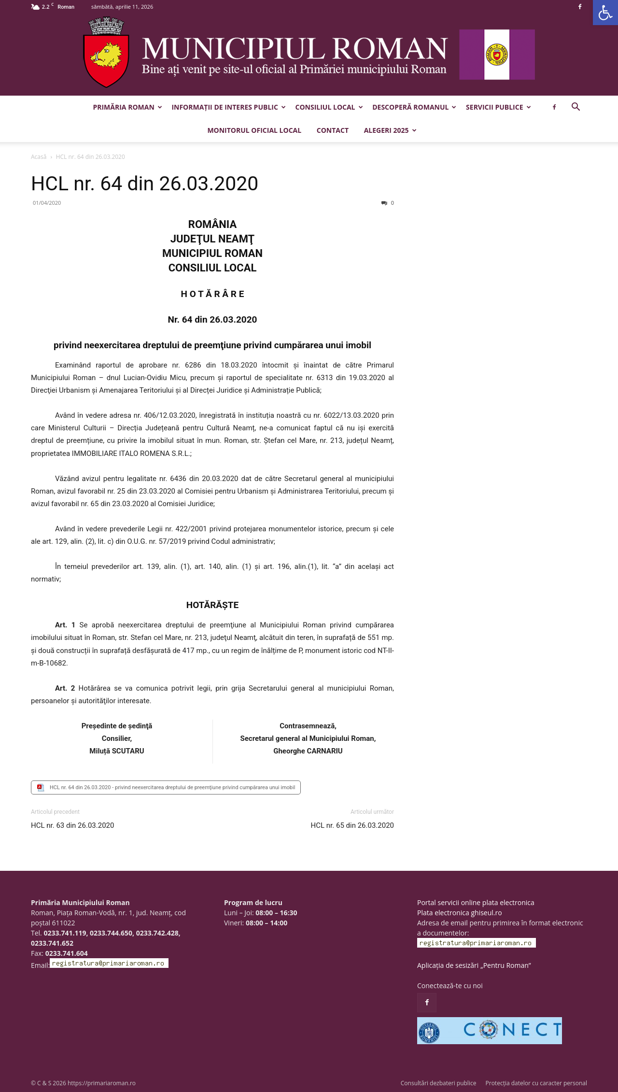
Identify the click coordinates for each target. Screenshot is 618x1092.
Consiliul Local (329, 107)
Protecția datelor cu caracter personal (536, 1083)
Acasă (38, 157)
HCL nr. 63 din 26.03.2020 (72, 825)
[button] (605, 12)
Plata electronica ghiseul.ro (459, 912)
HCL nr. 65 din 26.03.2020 (352, 825)
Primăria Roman (127, 107)
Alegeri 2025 (390, 130)
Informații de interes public (228, 107)
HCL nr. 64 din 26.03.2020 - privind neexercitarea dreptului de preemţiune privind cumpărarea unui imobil (172, 787)
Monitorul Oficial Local (254, 130)
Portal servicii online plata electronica (475, 902)
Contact (333, 130)
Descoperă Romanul (414, 107)
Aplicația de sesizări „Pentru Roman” (474, 965)
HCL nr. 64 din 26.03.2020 (144, 183)
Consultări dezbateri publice (439, 1083)
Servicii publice (498, 107)
